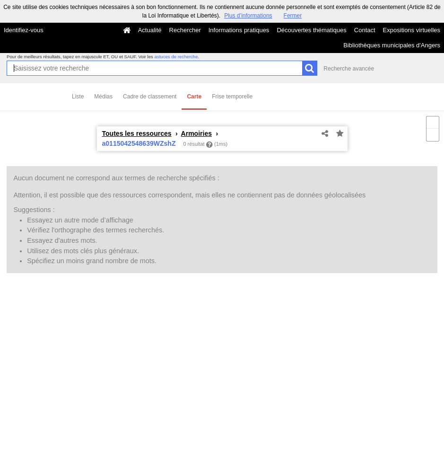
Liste (78, 96)
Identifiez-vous (24, 30)
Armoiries (196, 133)
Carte (194, 96)
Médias (103, 96)
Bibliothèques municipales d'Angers (391, 45)
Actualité (150, 30)
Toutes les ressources (137, 133)
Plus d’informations (248, 15)
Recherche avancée (348, 68)
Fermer (293, 15)
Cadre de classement (149, 96)
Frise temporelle (232, 96)
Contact (364, 30)
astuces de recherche (176, 56)
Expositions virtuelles (411, 30)
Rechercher (185, 30)
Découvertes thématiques (311, 30)
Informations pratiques (239, 30)
